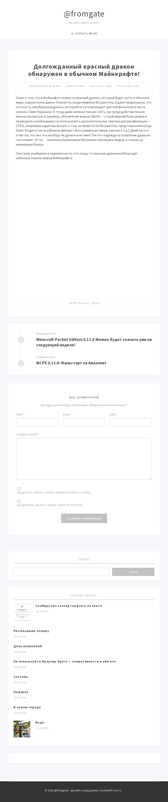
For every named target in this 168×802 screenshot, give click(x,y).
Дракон (96, 303)
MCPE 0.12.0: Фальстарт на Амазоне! (75, 363)
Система (21, 677)
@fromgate (84, 13)
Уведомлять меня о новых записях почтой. (50, 505)
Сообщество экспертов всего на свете (68, 606)
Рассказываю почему (31, 631)
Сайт (112, 414)
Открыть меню (86, 33)
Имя (21, 414)
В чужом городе (27, 707)
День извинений (28, 646)
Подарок (21, 692)
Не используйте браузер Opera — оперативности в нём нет (65, 662)
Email (68, 414)
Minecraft (83, 303)
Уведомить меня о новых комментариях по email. (54, 492)
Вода (39, 723)
